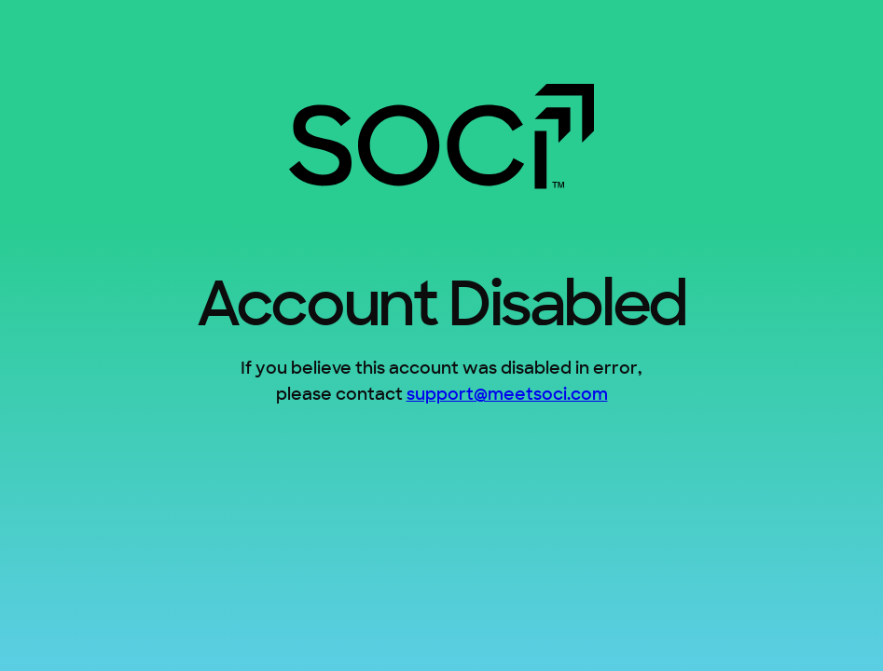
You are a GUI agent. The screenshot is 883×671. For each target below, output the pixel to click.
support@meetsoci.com (507, 395)
